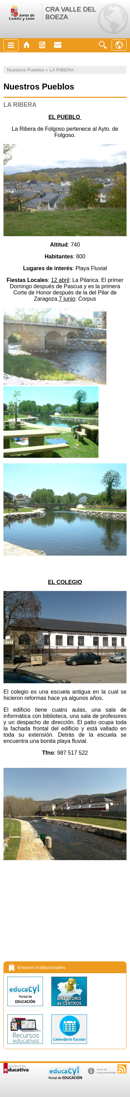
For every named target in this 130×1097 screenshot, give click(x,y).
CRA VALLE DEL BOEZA (70, 13)
